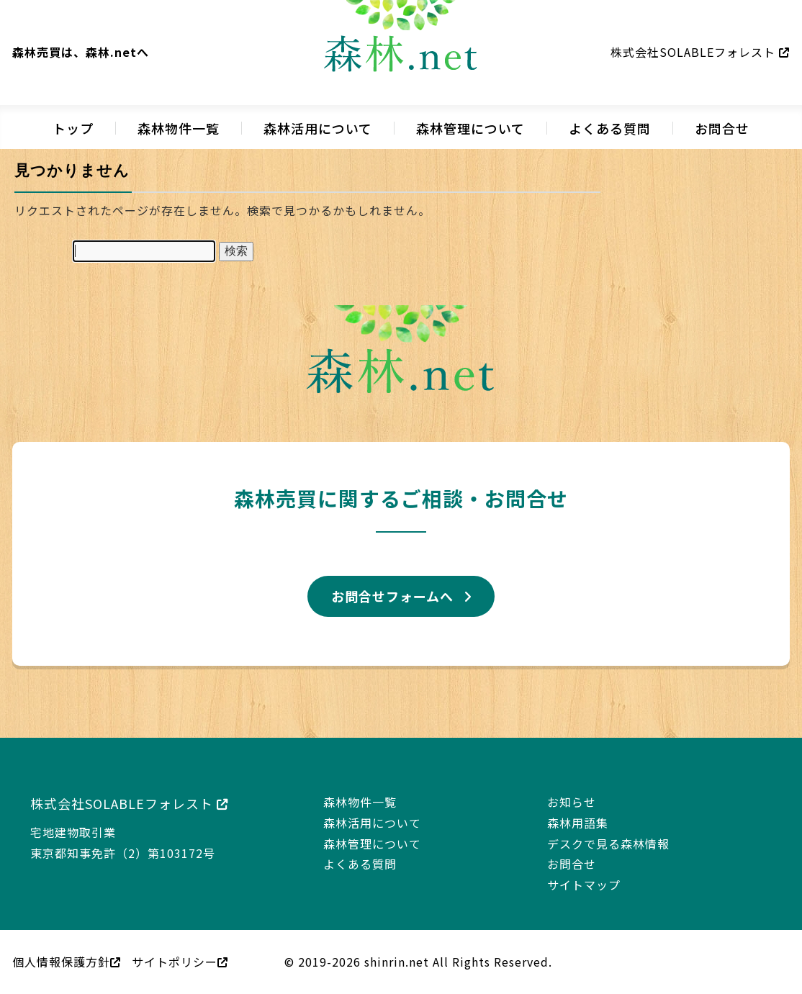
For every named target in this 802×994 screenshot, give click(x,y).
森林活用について (317, 128)
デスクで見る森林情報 (608, 843)
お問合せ (722, 128)
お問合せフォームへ (392, 596)
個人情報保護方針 (66, 961)
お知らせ (571, 801)
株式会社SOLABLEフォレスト (700, 51)
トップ (73, 128)
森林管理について (470, 128)
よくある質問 (610, 128)
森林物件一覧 (179, 128)
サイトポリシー (180, 961)
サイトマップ (584, 884)
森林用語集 (577, 822)
